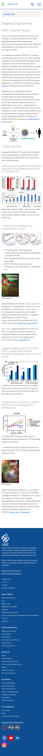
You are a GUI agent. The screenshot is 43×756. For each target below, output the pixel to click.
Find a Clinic (6, 637)
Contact (5, 582)
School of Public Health (10, 692)
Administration (7, 658)
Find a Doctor (6, 634)
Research (6, 652)
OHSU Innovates (8, 670)
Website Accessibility (9, 607)
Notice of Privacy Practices (11, 571)
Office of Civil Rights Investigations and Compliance (20, 615)
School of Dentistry (8, 689)
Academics (6, 679)
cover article (33, 119)
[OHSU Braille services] (5, 730)
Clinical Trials (6, 643)
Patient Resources (9, 627)
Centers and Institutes (10, 661)
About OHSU (7, 594)
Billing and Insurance (9, 631)
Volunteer (5, 621)
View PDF (32, 323)
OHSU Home (6, 579)
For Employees (8, 707)
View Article (25, 512)
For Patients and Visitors (10, 640)
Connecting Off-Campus (10, 716)
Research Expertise (9, 673)
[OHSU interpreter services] (17, 730)
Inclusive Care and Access (12, 722)
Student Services (8, 700)
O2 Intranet (6, 710)
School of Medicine (8, 683)
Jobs (3, 601)
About (4, 656)
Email (3, 713)
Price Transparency (8, 646)
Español (4, 585)
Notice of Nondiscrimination (12, 573)
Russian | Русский (8, 588)
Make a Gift (6, 604)
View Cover (21, 323)
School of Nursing (8, 686)
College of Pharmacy (9, 695)
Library (4, 667)
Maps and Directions (9, 598)
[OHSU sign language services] (11, 730)
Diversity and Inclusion (10, 612)
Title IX (4, 618)
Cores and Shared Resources (12, 664)
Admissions (6, 697)
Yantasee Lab (12, 4)
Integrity (5, 609)
